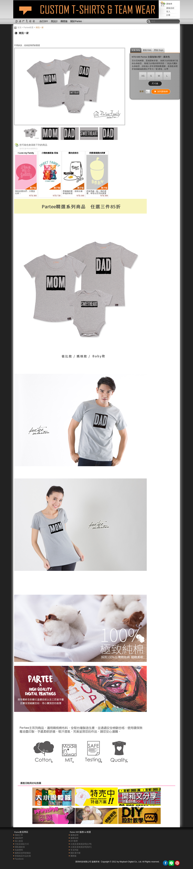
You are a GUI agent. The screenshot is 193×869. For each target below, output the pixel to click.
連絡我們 (19, 838)
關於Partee (76, 21)
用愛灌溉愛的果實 (97, 153)
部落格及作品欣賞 (23, 856)
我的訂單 (19, 835)
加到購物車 (161, 91)
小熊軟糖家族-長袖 (49, 153)
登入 (168, 11)
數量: (142, 91)
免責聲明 (19, 850)
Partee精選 (28, 27)
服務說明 (74, 835)
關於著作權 (75, 853)
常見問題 (74, 850)
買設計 (54, 21)
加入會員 (19, 841)
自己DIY (43, 21)
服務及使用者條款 (23, 853)
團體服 (64, 21)
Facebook (19, 859)
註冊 (168, 15)
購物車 (169, 4)
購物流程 (170, 8)
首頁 (19, 27)
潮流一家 (25, 12)
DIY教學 (74, 841)
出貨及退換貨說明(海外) (81, 847)
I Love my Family (26, 153)
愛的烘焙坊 (73, 153)
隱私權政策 (20, 847)
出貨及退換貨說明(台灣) (81, 844)
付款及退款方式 (22, 844)
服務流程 (74, 838)
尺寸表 (155, 83)
